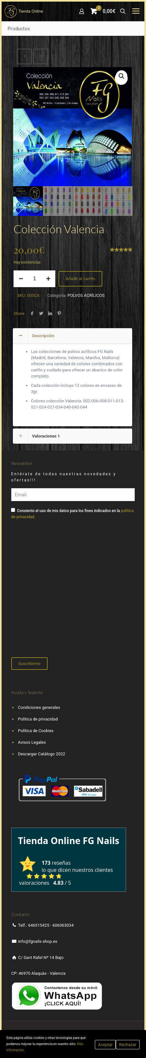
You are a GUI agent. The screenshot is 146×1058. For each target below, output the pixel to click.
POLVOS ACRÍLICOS (86, 295)
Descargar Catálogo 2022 (41, 753)
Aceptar (105, 1044)
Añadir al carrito (80, 278)
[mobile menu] (135, 11)
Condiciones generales (39, 707)
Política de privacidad (38, 719)
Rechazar (127, 1044)
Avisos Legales (32, 742)
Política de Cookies (36, 730)
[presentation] (60, 595)
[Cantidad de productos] (34, 278)
